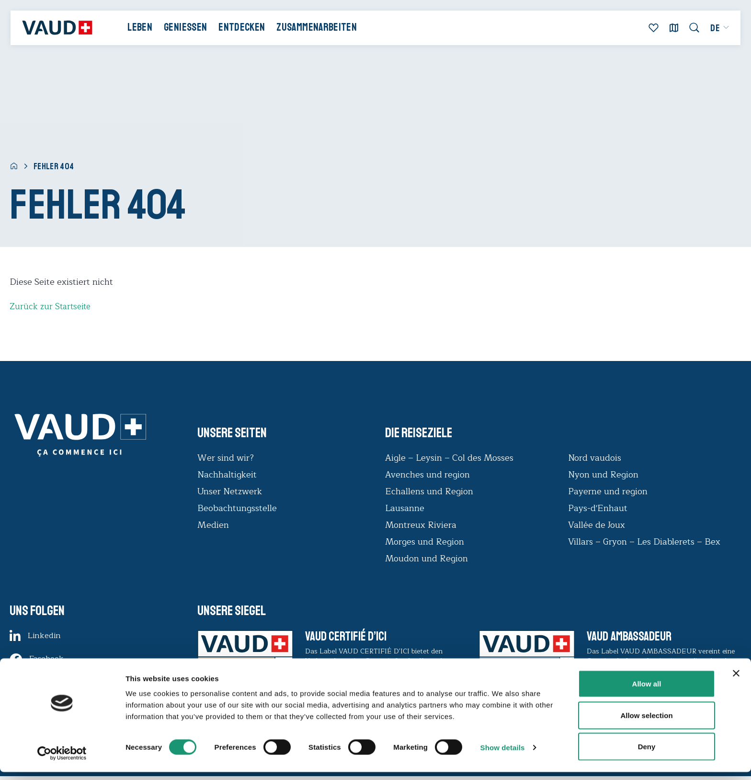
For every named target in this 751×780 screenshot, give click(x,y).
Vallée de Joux (596, 525)
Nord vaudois (594, 458)
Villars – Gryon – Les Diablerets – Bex (646, 542)
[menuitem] (715, 30)
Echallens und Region (430, 491)
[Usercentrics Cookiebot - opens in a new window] (62, 761)
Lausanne (404, 508)
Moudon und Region (426, 558)
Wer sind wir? (225, 458)
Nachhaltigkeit (227, 474)
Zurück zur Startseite (52, 306)
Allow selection (646, 723)
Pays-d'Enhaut (597, 508)
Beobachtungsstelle (237, 508)
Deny (647, 754)
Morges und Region (426, 542)
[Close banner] (736, 681)
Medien (213, 525)
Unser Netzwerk (229, 491)
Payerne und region (608, 491)
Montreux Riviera (420, 525)
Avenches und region (427, 474)
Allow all (646, 691)
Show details (502, 755)
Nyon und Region (604, 474)
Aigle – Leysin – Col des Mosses (449, 458)
